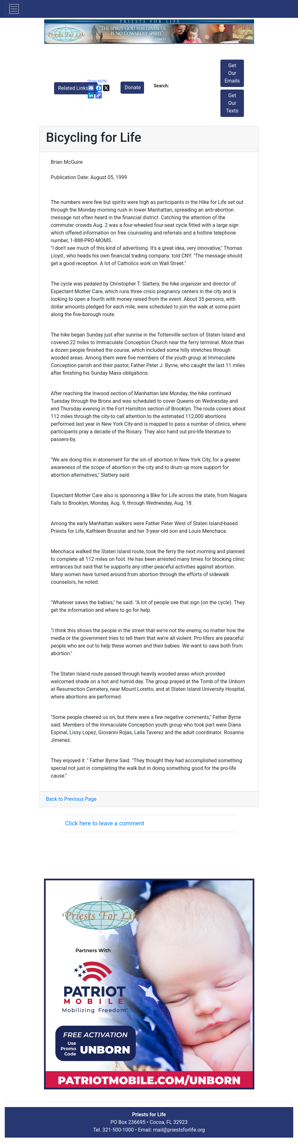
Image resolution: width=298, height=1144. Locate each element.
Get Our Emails (232, 73)
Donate (133, 87)
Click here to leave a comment (104, 823)
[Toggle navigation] (14, 9)
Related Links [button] (74, 88)
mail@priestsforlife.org (179, 1130)
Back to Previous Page (71, 799)
